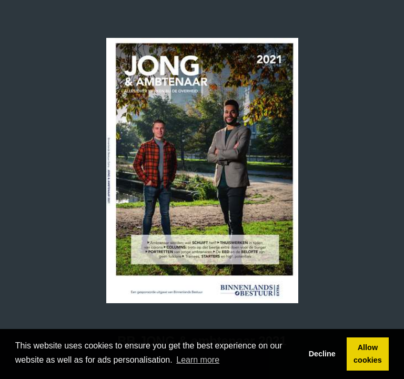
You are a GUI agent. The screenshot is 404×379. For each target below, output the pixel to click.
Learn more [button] (197, 359)
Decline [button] (322, 354)
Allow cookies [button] (368, 353)
